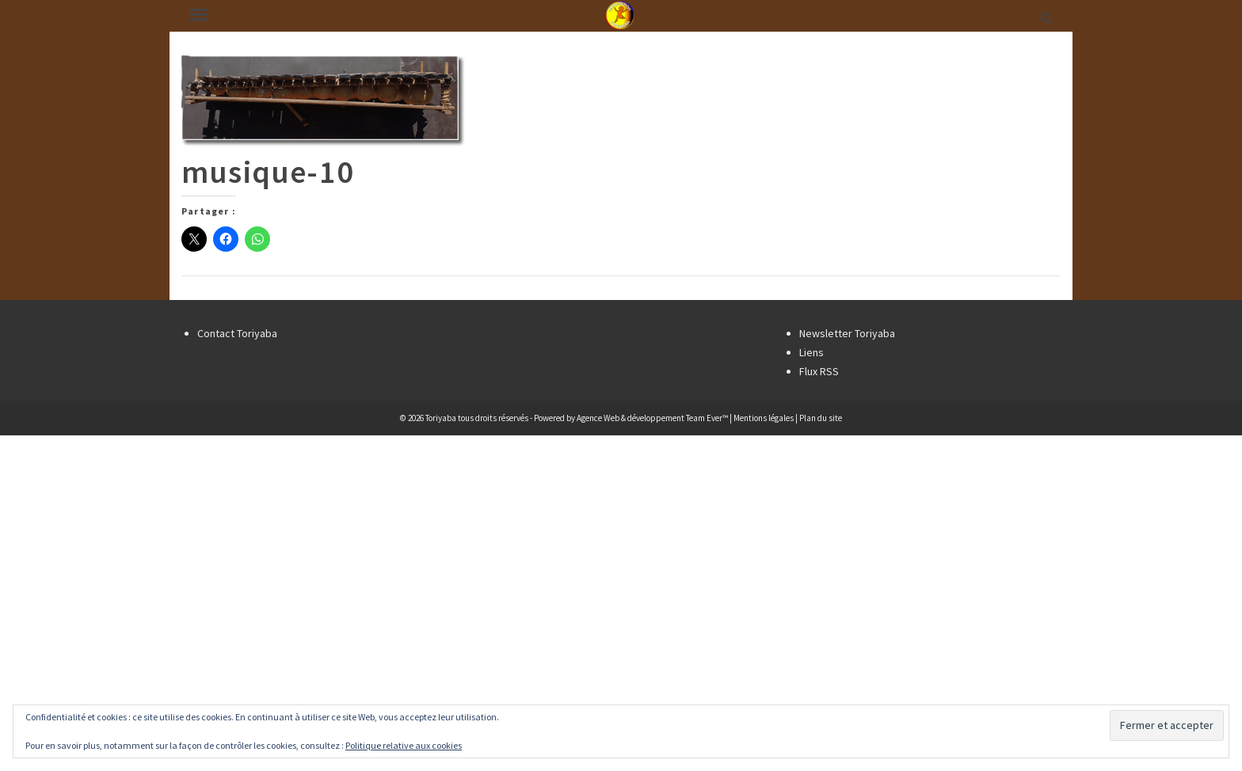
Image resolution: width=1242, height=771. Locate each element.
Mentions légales (763, 417)
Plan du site (820, 417)
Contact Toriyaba (237, 333)
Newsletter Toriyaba (847, 333)
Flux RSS (819, 371)
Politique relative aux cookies (403, 745)
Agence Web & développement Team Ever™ (652, 417)
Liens (811, 352)
